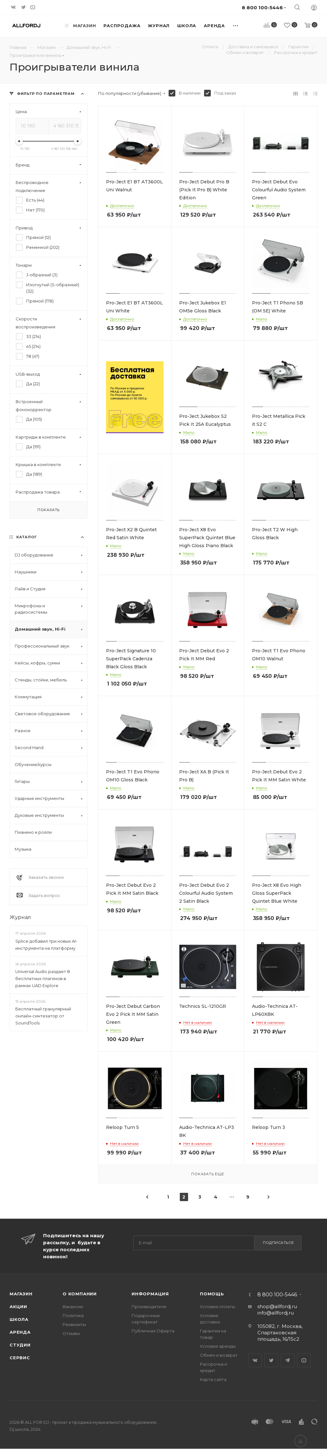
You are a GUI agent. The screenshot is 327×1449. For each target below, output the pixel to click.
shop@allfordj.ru (277, 1306)
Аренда (20, 1332)
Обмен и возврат (219, 1355)
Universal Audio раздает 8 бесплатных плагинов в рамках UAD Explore (42, 978)
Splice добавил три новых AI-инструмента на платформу (46, 945)
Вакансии (73, 1306)
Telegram (287, 1360)
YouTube (304, 1360)
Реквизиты (74, 1324)
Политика (73, 1315)
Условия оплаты (217, 1306)
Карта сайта (213, 1379)
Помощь (212, 1293)
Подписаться (278, 1242)
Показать (48, 510)
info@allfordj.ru (275, 1313)
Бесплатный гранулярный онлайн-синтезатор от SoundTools (43, 1015)
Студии (20, 1344)
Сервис (20, 1357)
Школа (19, 1319)
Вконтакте (255, 1360)
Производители (149, 1306)
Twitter (271, 1360)
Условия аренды (218, 1346)
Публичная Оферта (153, 1330)
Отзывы (71, 1333)
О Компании (80, 1293)
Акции (18, 1306)
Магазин (21, 1293)
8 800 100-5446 (277, 1294)
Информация (150, 1293)
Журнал (20, 917)
